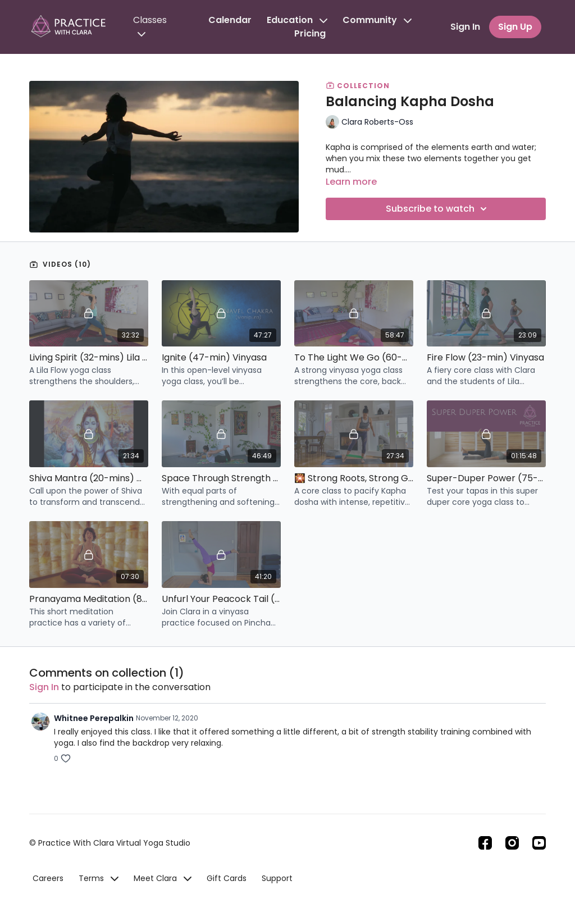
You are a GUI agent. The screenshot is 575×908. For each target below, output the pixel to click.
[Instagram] (512, 843)
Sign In (465, 26)
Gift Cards (227, 878)
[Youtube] (539, 843)
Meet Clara (162, 878)
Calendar (230, 19)
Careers (48, 878)
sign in (44, 687)
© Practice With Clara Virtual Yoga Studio (109, 843)
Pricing (310, 33)
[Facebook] (485, 843)
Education (297, 19)
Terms (98, 878)
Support (277, 878)
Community (377, 19)
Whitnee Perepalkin (94, 718)
